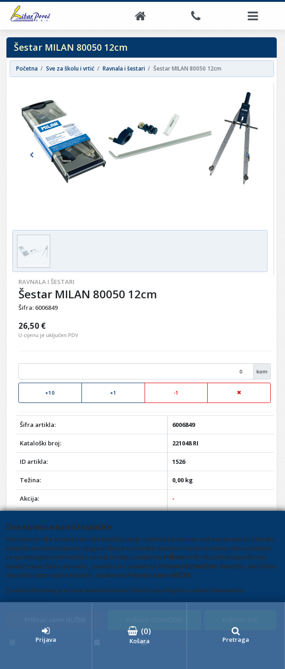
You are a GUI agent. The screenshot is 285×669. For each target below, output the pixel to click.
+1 (113, 392)
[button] (31, 155)
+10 (50, 392)
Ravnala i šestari (46, 282)
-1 (176, 392)
